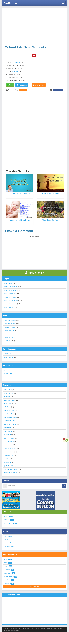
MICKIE (6, 516)
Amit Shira (23, 90)
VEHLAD (6, 520)
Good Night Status (9, 421)
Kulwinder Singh (9, 576)
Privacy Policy (8, 543)
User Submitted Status (11, 469)
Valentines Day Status (10, 472)
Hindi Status (58, 90)
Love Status (7, 434)
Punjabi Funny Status (10, 286)
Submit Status (8, 536)
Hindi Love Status (9, 327)
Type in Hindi (8, 373)
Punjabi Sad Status (10, 297)
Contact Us (7, 539)
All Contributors (34, 587)
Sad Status (7, 459)
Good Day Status (9, 410)
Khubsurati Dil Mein (50, 193)
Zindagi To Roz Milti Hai (19, 193)
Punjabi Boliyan (8, 283)
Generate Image (38, 85)
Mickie (6, 563)
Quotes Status (8, 445)
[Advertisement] (35, 26)
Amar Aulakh (8, 573)
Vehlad (6, 559)
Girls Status (7, 407)
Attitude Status (8, 393)
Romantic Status (9, 452)
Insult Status (7, 428)
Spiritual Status (8, 466)
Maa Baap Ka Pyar (50, 220)
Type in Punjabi (8, 370)
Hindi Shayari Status (10, 334)
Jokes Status (8, 431)
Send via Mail (22, 85)
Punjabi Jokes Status (10, 290)
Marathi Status (8, 357)
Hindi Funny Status (10, 320)
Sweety (6, 566)
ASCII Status (8, 390)
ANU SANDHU (8, 523)
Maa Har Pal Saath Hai (20, 220)
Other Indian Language (11, 377)
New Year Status (9, 441)
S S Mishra (7, 569)
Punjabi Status (8, 307)
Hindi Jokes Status (9, 323)
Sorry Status (7, 462)
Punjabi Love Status (10, 293)
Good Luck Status (9, 414)
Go (64, 486)
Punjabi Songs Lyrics (10, 304)
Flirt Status (7, 396)
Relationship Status (10, 448)
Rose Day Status (9, 455)
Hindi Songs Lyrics (9, 337)
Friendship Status (9, 400)
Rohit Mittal (7, 583)
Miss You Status (9, 438)
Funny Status (8, 403)
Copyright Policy (9, 546)
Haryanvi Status (9, 354)
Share (11, 85)
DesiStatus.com (24, 628)
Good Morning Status (10, 417)
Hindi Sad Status (9, 330)
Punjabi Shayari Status (11, 300)
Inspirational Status (10, 424)
